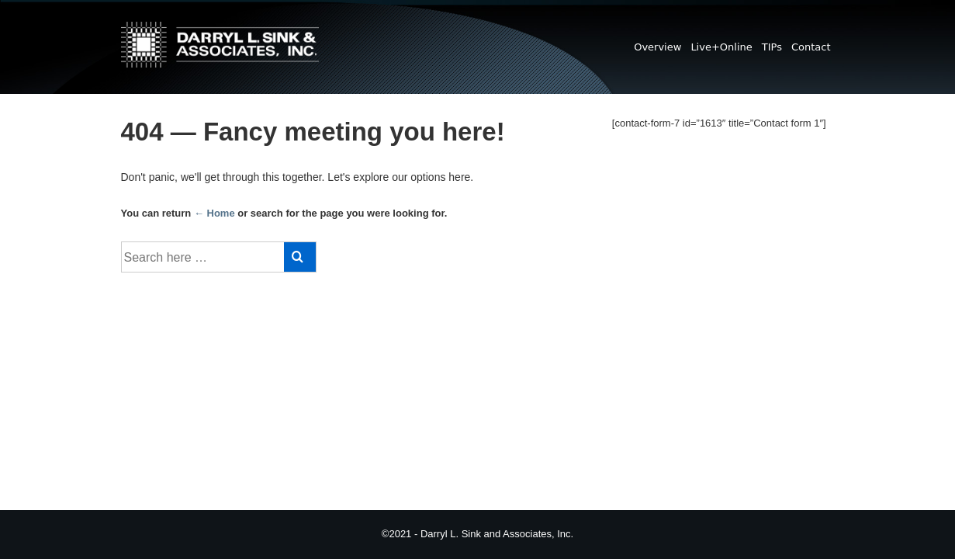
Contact (811, 47)
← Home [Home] (214, 213)
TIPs (772, 47)
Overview (657, 47)
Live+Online (721, 47)
